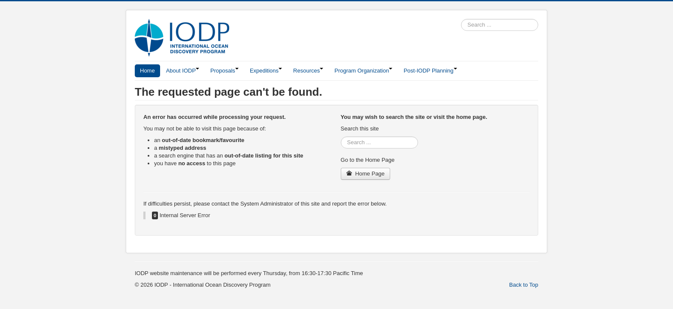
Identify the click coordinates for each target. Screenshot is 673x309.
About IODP (182, 70)
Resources (308, 70)
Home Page (365, 173)
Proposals (224, 70)
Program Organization (363, 70)
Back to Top (523, 285)
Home (147, 70)
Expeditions (266, 70)
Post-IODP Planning (430, 70)
